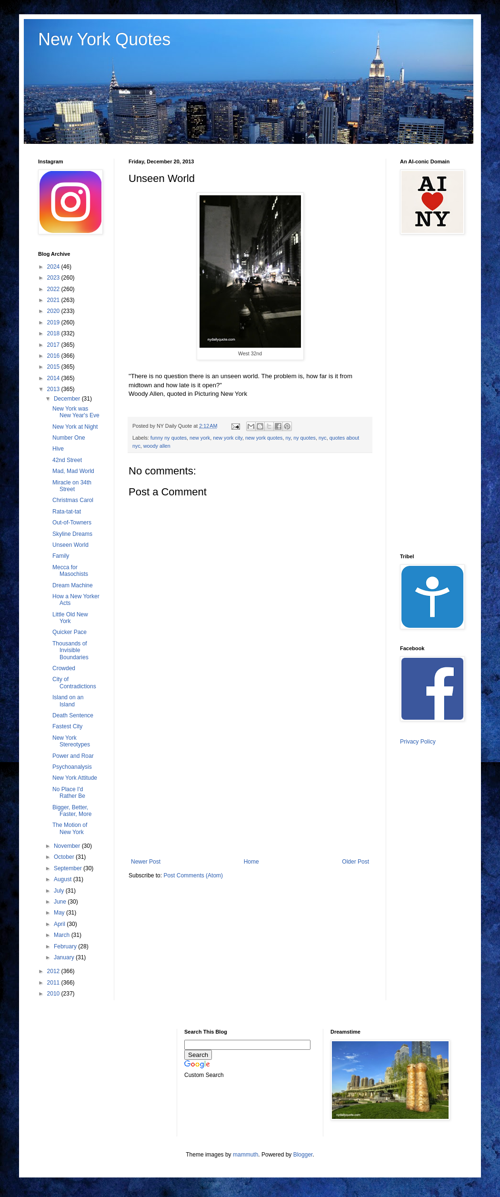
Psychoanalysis (72, 767)
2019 (54, 322)
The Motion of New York (69, 828)
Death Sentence (72, 715)
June (61, 901)
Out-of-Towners (71, 522)
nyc (323, 438)
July (60, 890)
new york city (227, 438)
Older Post (355, 861)
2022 (54, 289)
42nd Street (67, 460)
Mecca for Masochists (70, 570)
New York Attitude (74, 778)
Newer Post (145, 861)
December (68, 398)
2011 (54, 982)
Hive (58, 448)
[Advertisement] (250, 779)
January (65, 957)
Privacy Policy (418, 741)
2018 (54, 333)
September (68, 868)
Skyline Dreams (72, 534)
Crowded (63, 668)
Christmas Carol (72, 500)
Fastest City (67, 726)
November (68, 846)
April (60, 924)
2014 (54, 378)
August (63, 879)
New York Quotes (104, 39)
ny (288, 438)
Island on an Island (67, 700)
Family (60, 556)
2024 (54, 266)
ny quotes (304, 438)
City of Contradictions (74, 682)
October (65, 857)
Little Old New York (70, 617)
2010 (54, 993)
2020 (54, 311)
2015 (54, 366)
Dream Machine (72, 585)
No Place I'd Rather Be (68, 792)
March (62, 935)
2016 (54, 355)
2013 (54, 389)
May (60, 912)
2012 (54, 971)
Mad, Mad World (73, 471)
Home (251, 861)
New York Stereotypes (71, 741)
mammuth (245, 1154)
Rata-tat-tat (66, 511)
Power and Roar (73, 756)
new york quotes (264, 438)
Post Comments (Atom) (193, 875)
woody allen (156, 446)
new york (200, 438)
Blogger (303, 1154)
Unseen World (70, 545)
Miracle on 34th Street (71, 486)
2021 (54, 300)
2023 (54, 277)
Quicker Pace (69, 632)
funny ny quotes (168, 438)
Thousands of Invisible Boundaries (70, 650)
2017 (54, 345)
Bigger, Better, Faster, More (71, 810)
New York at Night (75, 426)
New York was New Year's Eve (76, 412)
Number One (68, 437)
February (66, 946)
